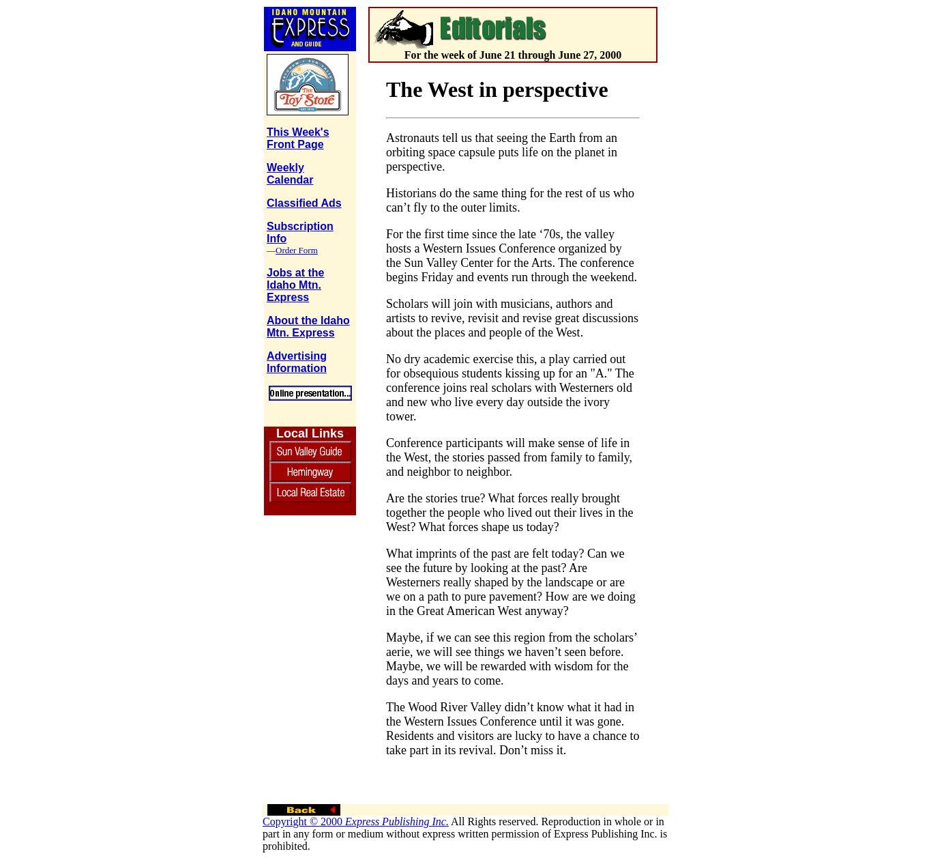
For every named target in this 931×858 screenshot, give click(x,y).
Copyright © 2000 (356, 821)
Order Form (297, 250)
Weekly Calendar (290, 174)
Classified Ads (304, 203)
